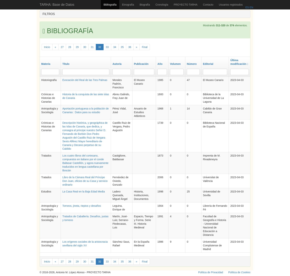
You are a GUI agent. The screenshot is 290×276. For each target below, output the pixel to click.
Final (144, 47)
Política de (239, 272)
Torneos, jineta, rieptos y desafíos (81, 205)
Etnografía (128, 4)
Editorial (208, 63)
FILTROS (49, 14)
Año (159, 63)
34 (114, 47)
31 (92, 47)
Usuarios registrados (231, 4)
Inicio (47, 47)
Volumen (175, 63)
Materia (45, 63)
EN (251, 7)
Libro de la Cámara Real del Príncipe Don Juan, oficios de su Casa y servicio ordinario (84, 181)
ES (247, 7)
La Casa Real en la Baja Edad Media (83, 191)
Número (192, 63)
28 (69, 47)
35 (122, 47)
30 (84, 47)
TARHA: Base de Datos (57, 4)
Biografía (145, 4)
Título (65, 63)
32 (99, 47)
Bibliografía (110, 4)
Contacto (208, 4)
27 (62, 47)
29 (77, 47)
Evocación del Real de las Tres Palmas (84, 80)
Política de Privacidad (210, 272)
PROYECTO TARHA (185, 4)
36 (129, 47)
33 (107, 47)
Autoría (117, 63)
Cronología (162, 4)
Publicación (141, 63)
